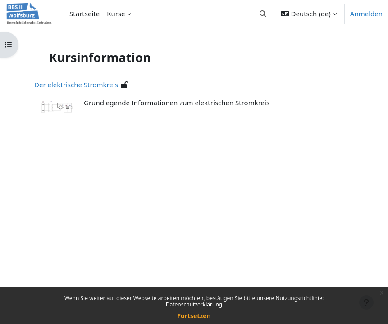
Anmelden (366, 13)
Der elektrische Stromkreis (76, 84)
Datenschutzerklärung (194, 304)
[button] (263, 13)
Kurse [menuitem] (116, 13)
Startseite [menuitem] (84, 13)
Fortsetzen (194, 315)
